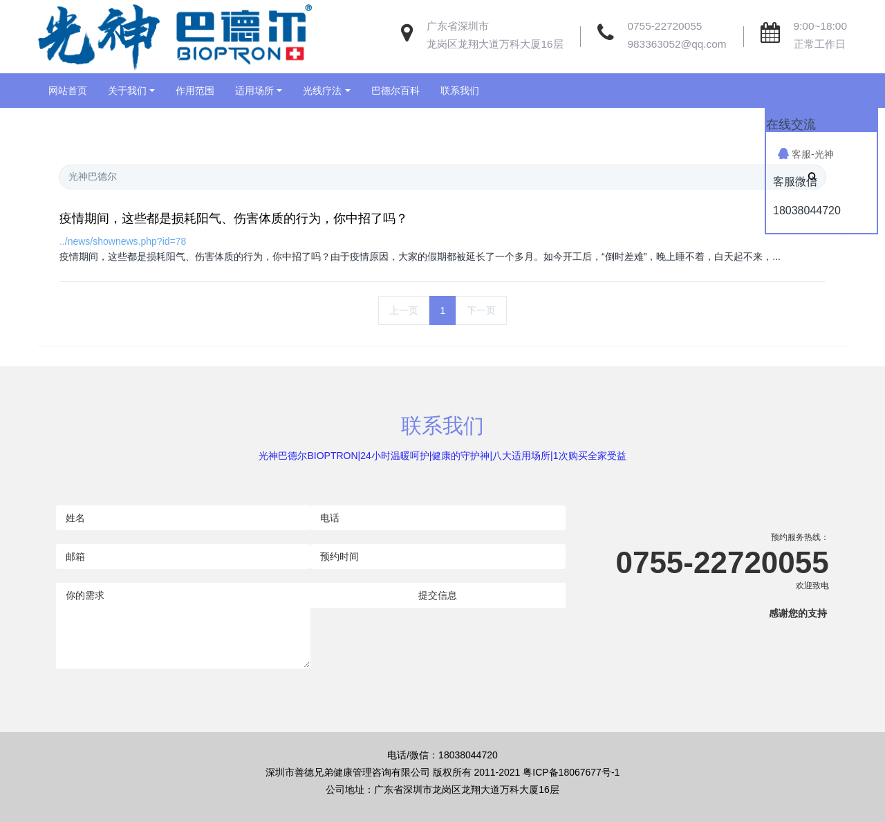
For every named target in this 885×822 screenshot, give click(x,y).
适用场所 (254, 90)
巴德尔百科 (395, 90)
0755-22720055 (665, 26)
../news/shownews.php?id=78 (122, 241)
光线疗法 (322, 90)
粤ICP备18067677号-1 (571, 772)
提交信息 (437, 595)
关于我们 (127, 90)
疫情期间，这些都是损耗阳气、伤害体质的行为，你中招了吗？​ (233, 218)
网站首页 (67, 90)
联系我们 (459, 90)
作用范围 (195, 90)
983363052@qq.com (677, 44)
